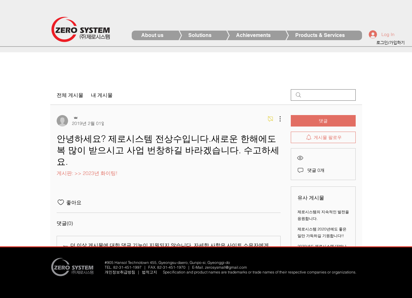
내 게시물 (102, 95)
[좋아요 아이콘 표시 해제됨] (61, 202)
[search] (323, 95)
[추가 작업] (277, 119)
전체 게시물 (70, 95)
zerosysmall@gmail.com (226, 267)
